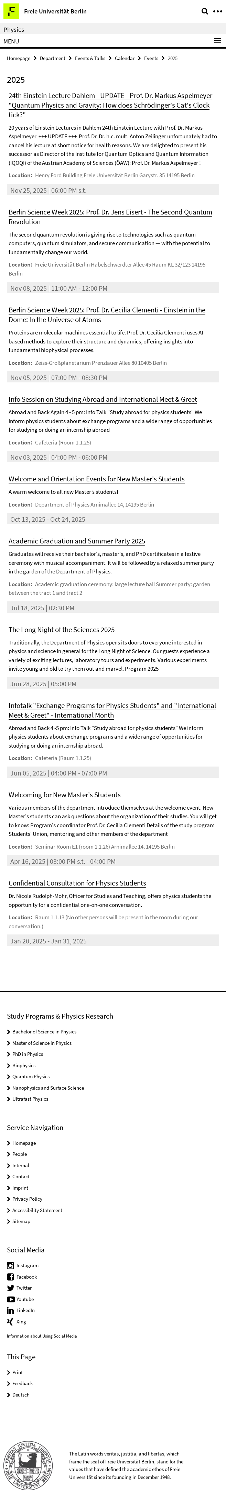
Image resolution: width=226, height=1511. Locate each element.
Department (52, 58)
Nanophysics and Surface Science (48, 1087)
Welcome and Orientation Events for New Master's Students (97, 478)
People (19, 1154)
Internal (20, 1165)
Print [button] (17, 1372)
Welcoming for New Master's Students (65, 794)
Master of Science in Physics (42, 1043)
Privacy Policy (27, 1198)
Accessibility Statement (37, 1210)
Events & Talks (90, 58)
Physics (13, 29)
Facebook (27, 1276)
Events (151, 58)
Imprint (20, 1187)
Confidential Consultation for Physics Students (77, 883)
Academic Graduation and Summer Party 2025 (77, 541)
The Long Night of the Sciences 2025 (62, 629)
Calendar (124, 58)
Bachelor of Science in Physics (44, 1031)
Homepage (18, 58)
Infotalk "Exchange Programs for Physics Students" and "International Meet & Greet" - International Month (112, 710)
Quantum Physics (31, 1076)
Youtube (25, 1299)
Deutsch (21, 1394)
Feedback (22, 1383)
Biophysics (23, 1065)
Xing (21, 1321)
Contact (21, 1176)
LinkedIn (26, 1310)
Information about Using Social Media (42, 1336)
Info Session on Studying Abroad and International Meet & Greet (103, 399)
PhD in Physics (27, 1054)
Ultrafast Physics (30, 1098)
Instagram (28, 1265)
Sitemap (21, 1221)
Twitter (24, 1287)
